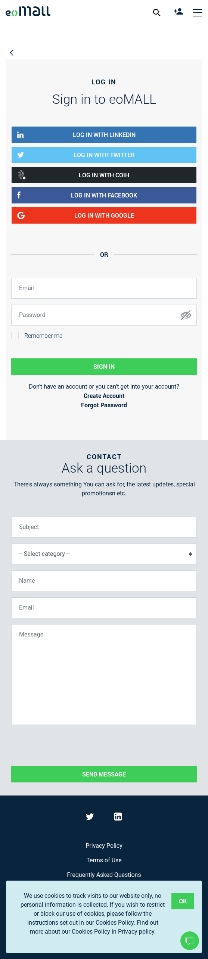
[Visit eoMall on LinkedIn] (118, 818)
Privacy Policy (104, 845)
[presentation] (68, 745)
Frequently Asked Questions (104, 874)
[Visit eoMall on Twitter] (90, 818)
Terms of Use (104, 860)
